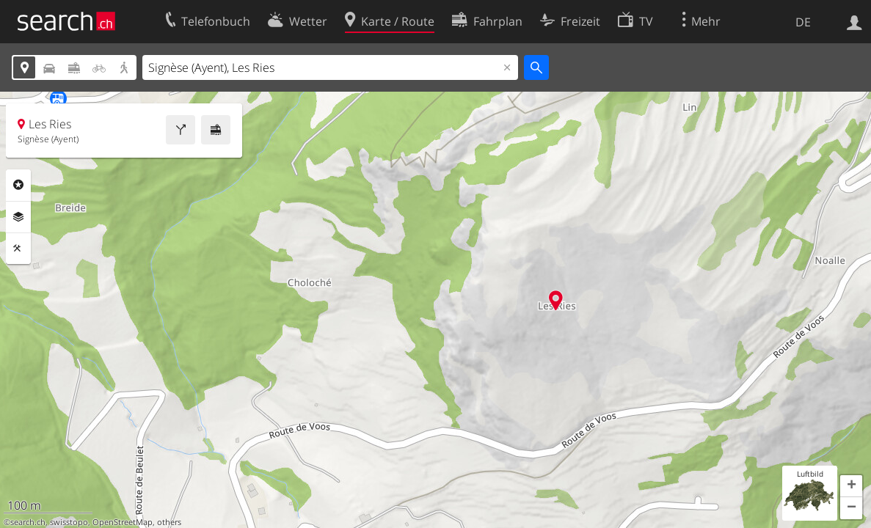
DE (803, 22)
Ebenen (18, 217)
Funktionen (18, 248)
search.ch (27, 522)
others (169, 522)
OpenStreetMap (122, 522)
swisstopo (69, 522)
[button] (851, 486)
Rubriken (18, 184)
